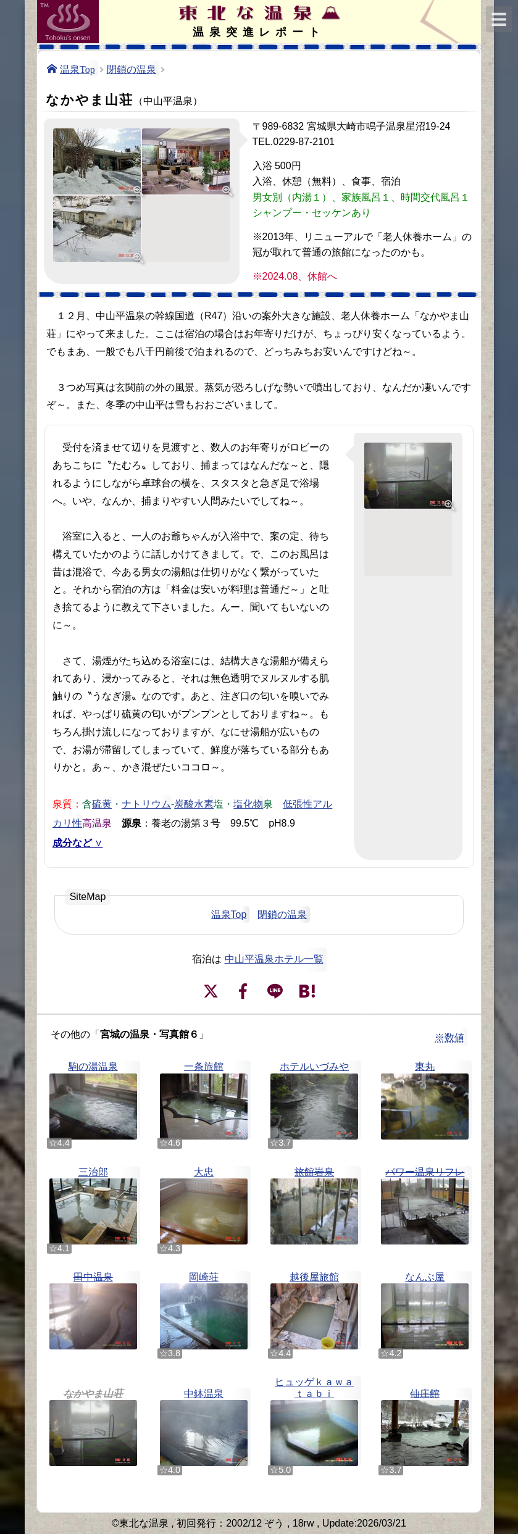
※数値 (449, 1037)
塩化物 (248, 803)
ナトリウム (146, 803)
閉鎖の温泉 (131, 68)
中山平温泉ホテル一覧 (274, 959)
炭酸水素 (194, 803)
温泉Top (77, 68)
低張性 (297, 803)
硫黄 (102, 803)
